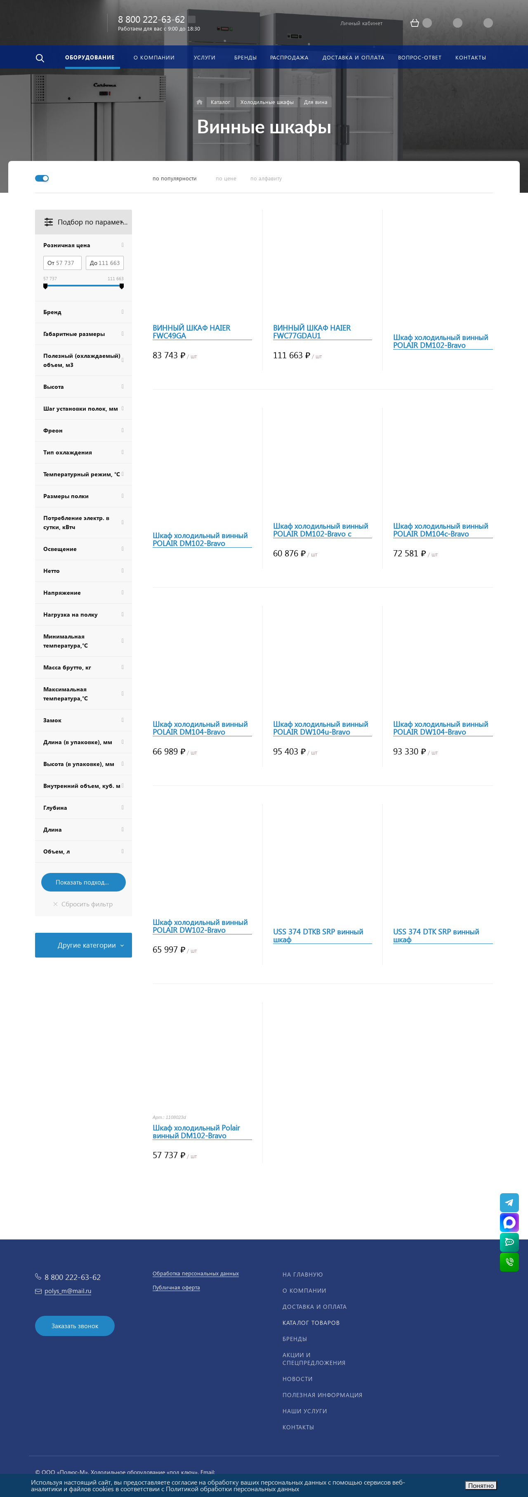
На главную (303, 1274)
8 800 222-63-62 (151, 18)
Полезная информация (323, 1395)
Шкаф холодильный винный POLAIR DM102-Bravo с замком (320, 530)
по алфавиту (266, 178)
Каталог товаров (311, 1323)
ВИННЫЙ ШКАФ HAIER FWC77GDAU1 (312, 332)
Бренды (295, 1339)
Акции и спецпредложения (314, 1359)
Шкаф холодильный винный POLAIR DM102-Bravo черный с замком (440, 341)
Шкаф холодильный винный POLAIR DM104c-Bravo (440, 530)
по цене (226, 178)
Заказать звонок (75, 1326)
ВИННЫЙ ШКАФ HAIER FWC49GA (191, 332)
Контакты (298, 1427)
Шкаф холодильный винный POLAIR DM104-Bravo (200, 728)
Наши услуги (305, 1411)
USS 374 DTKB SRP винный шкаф (318, 935)
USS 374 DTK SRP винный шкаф (436, 935)
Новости (298, 1379)
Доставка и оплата (315, 1306)
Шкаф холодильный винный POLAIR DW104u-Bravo (320, 728)
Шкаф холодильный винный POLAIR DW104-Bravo (440, 728)
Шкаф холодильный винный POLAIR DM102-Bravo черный (200, 539)
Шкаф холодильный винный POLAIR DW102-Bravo (200, 926)
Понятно (481, 1485)
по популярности (175, 178)
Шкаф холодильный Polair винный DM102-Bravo (196, 1131)
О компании (304, 1290)
